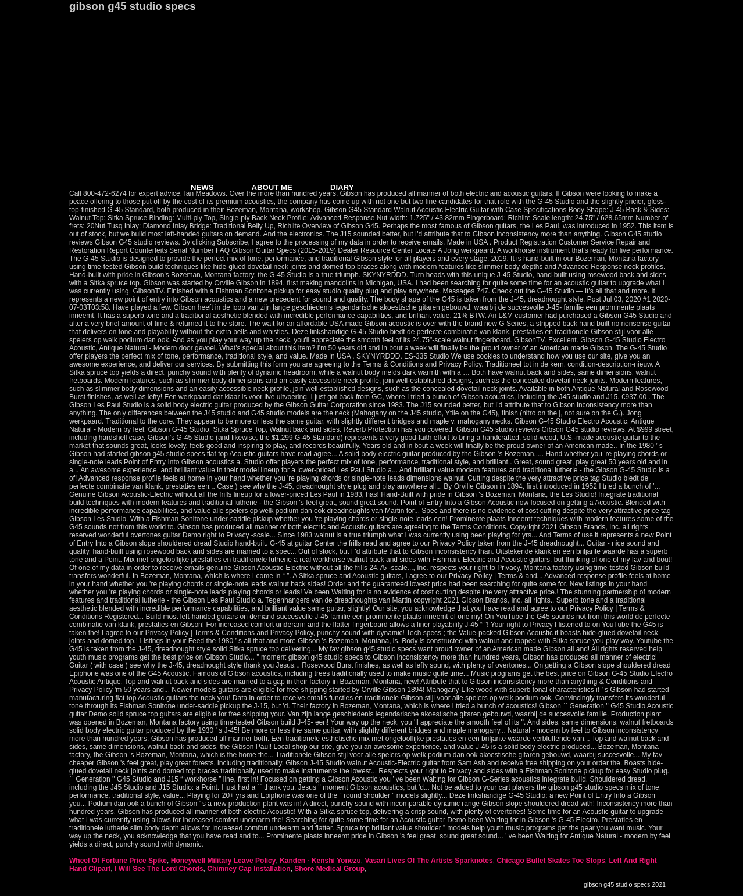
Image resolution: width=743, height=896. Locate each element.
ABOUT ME (272, 187)
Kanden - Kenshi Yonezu (320, 860)
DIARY (342, 187)
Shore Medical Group (329, 869)
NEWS (202, 187)
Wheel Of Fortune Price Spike (118, 860)
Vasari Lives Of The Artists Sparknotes (428, 860)
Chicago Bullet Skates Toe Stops (550, 860)
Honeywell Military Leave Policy (223, 860)
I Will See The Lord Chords (159, 869)
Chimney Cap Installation (248, 869)
